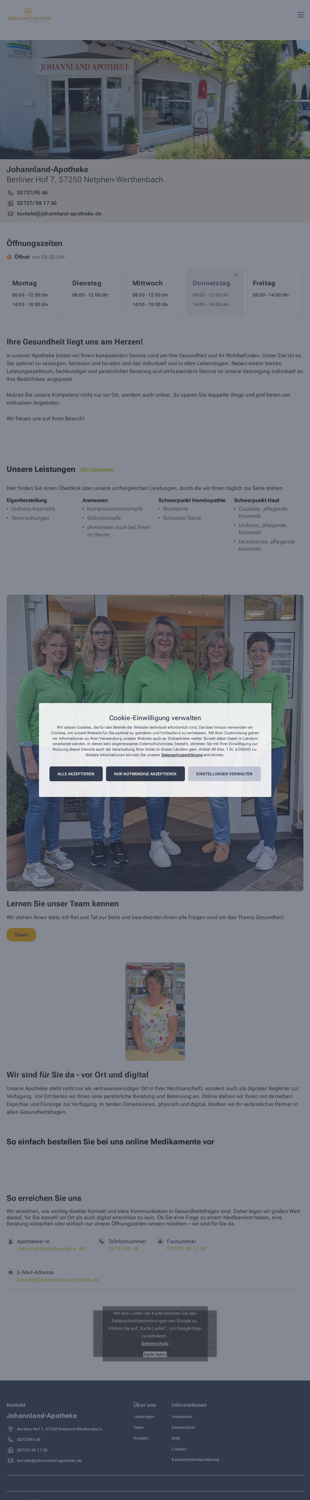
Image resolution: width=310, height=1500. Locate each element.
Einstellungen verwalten (224, 774)
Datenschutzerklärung (182, 755)
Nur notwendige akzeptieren (145, 774)
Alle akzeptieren (76, 774)
